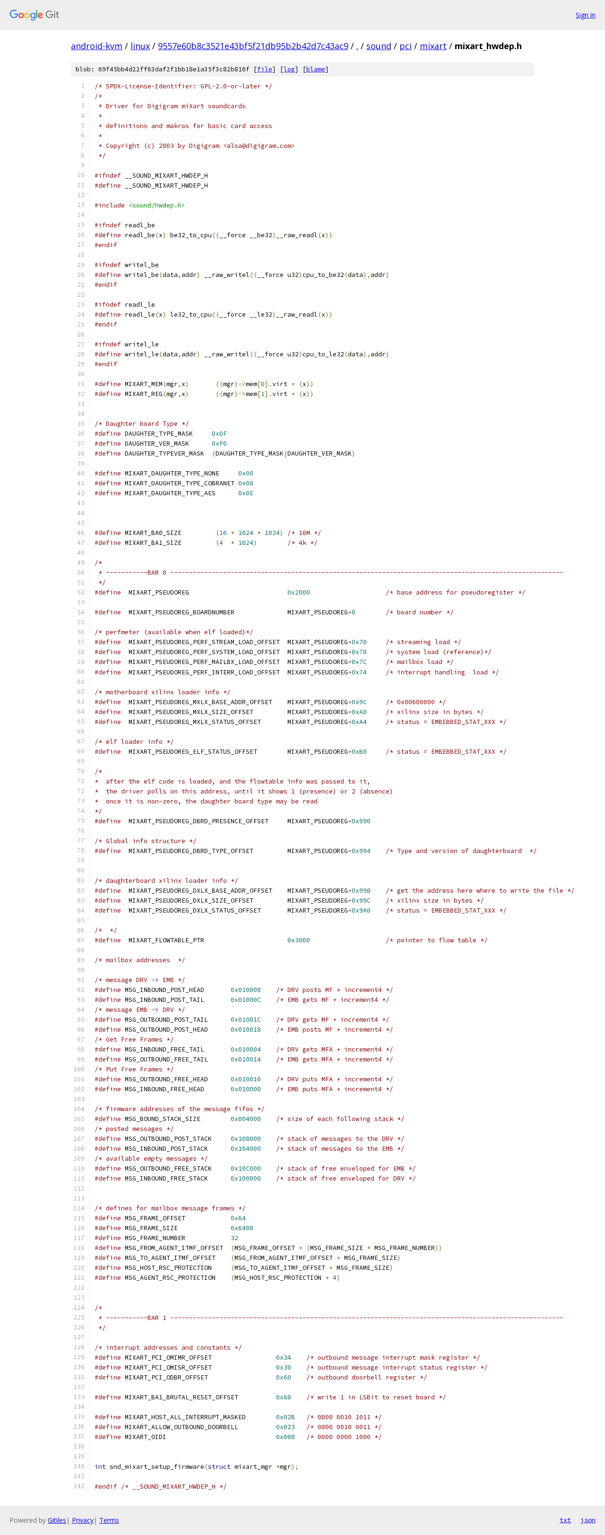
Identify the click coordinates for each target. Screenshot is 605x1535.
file (264, 69)
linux (140, 46)
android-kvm (96, 46)
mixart (433, 46)
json (588, 1520)
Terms (109, 1520)
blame (315, 69)
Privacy (83, 1520)
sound (378, 46)
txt (565, 1520)
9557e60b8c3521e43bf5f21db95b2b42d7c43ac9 (253, 46)
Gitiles (57, 1520)
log (289, 69)
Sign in (586, 14)
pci (405, 46)
